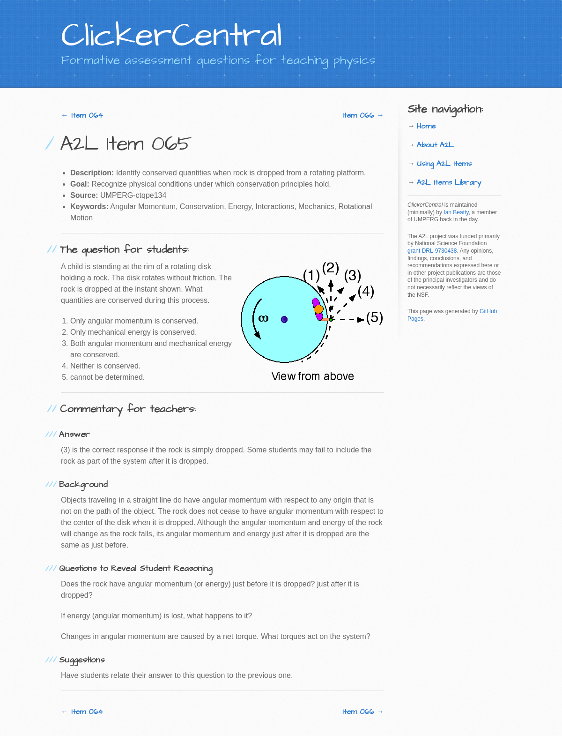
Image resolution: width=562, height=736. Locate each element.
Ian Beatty (456, 212)
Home (426, 126)
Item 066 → (363, 115)
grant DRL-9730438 (432, 251)
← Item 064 (82, 115)
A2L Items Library (449, 182)
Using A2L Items (444, 163)
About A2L (435, 145)
